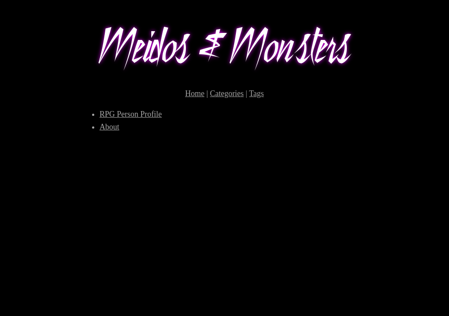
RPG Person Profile (131, 114)
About (109, 126)
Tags (256, 93)
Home (194, 93)
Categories (227, 93)
